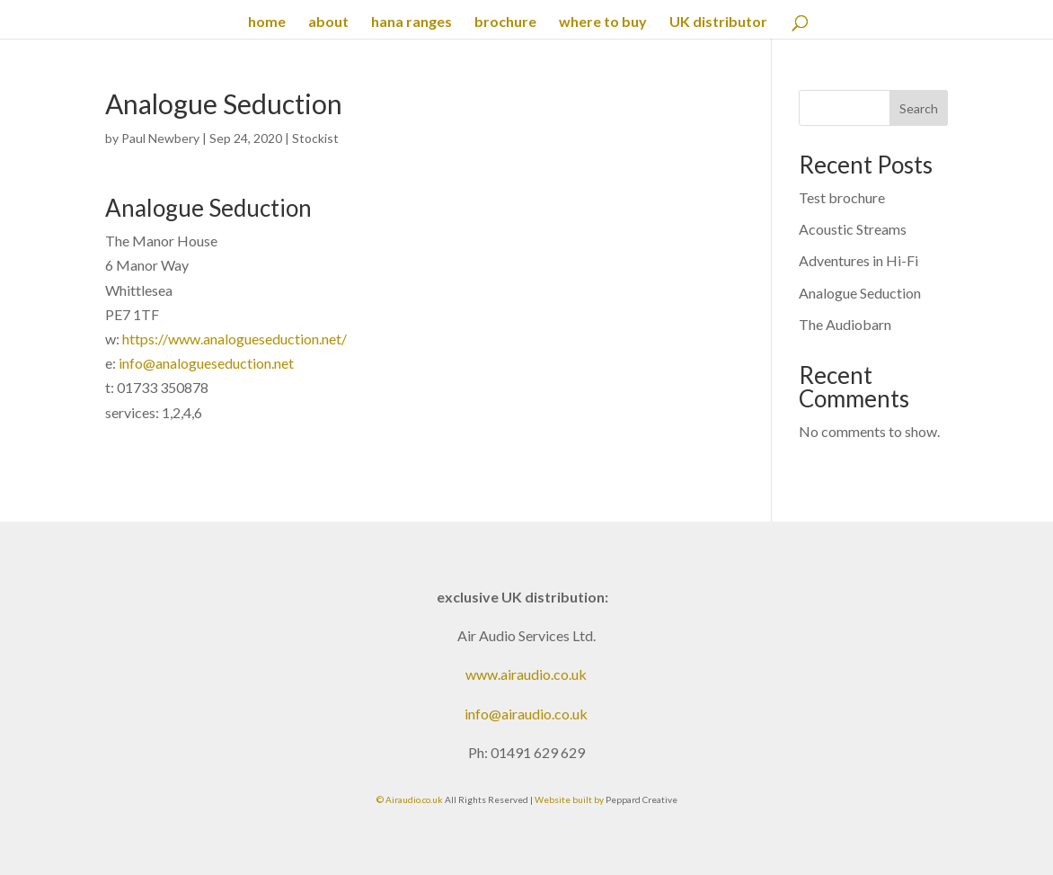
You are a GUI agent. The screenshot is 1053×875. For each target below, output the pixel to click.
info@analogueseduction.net (206, 362)
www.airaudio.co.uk (526, 674)
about (328, 22)
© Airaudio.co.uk (409, 799)
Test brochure (842, 197)
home (267, 22)
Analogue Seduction (860, 292)
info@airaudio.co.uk (526, 713)
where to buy (603, 22)
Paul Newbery (160, 138)
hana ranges (411, 22)
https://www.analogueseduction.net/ (234, 338)
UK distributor (718, 22)
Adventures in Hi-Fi (858, 260)
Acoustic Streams (853, 228)
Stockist (315, 138)
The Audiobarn (845, 324)
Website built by (570, 799)
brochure (505, 22)
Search (918, 108)
